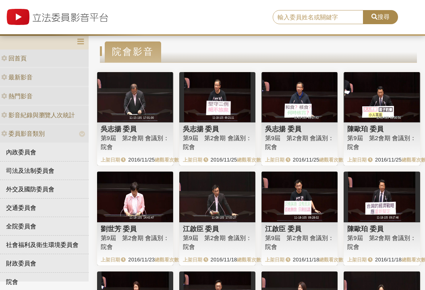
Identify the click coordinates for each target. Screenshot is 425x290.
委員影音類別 (23, 133)
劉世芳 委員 (119, 228)
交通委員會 (21, 207)
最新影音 (17, 77)
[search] (318, 17)
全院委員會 (21, 226)
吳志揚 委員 (119, 129)
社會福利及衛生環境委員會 (42, 244)
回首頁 (14, 58)
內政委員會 (21, 152)
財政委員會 (21, 263)
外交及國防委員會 (30, 189)
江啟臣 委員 (201, 228)
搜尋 (380, 16)
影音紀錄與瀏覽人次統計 (38, 115)
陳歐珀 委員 (365, 129)
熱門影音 (17, 96)
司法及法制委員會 (30, 170)
